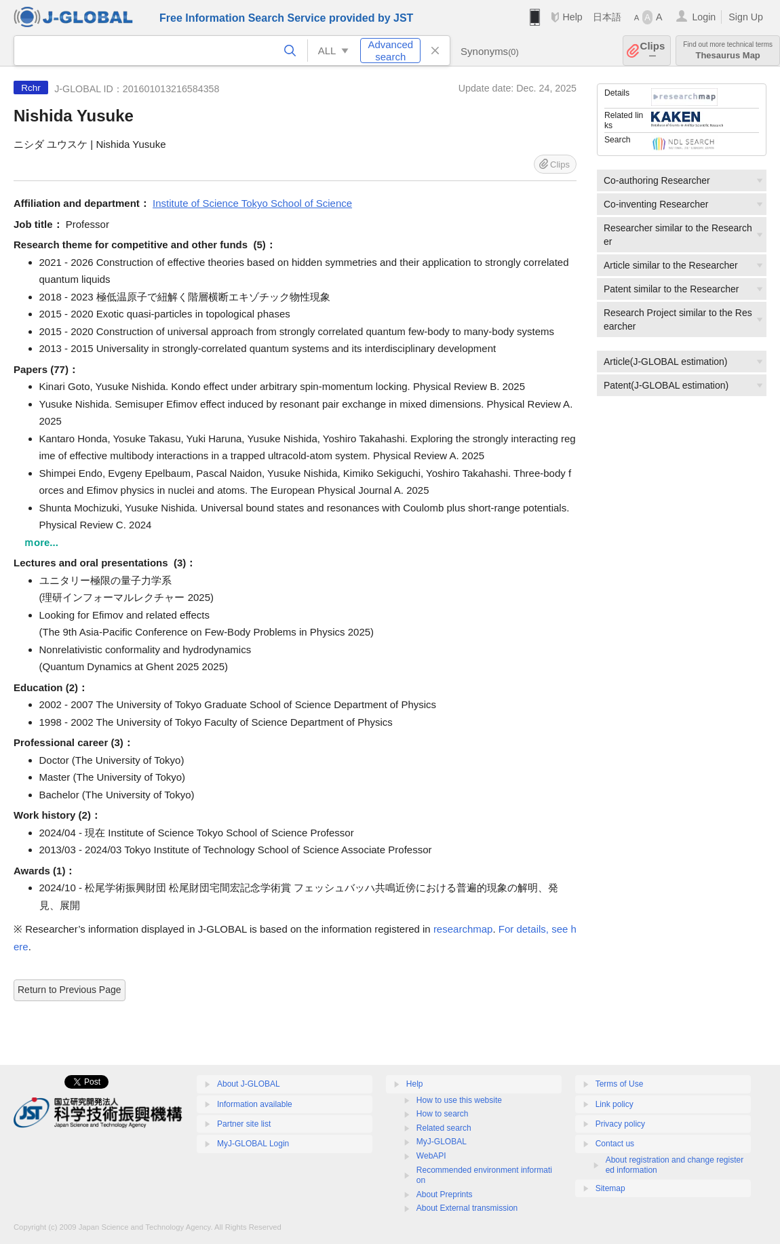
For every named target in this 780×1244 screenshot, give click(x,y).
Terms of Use (620, 1084)
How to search (442, 1114)
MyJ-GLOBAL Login (253, 1143)
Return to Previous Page (69, 989)
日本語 (607, 17)
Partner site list (244, 1124)
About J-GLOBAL (248, 1084)
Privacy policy (620, 1124)
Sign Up (745, 17)
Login (704, 17)
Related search (443, 1128)
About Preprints (444, 1194)
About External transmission (467, 1208)
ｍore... (41, 542)
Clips (652, 50)
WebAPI (431, 1156)
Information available (254, 1104)
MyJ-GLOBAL (441, 1141)
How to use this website (459, 1100)
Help (572, 17)
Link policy (614, 1104)
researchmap (463, 929)
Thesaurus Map (728, 50)
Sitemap (610, 1188)
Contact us (615, 1143)
